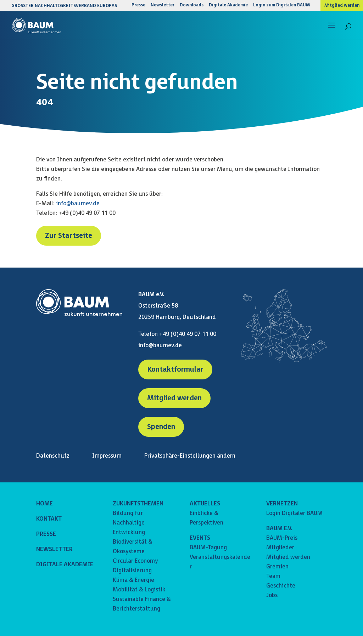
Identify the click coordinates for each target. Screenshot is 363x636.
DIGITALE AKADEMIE (64, 564)
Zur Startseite (68, 235)
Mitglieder (280, 547)
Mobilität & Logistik (139, 589)
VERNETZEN (282, 503)
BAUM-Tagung (208, 547)
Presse (138, 5)
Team (273, 576)
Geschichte (280, 586)
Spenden (161, 427)
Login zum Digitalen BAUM (281, 5)
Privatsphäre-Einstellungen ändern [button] (189, 456)
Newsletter (162, 5)
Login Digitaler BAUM (294, 513)
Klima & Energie (133, 580)
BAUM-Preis (281, 538)
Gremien (277, 566)
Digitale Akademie (228, 5)
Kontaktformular (175, 369)
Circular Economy (135, 561)
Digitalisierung (132, 570)
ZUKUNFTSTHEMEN (138, 503)
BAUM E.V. (279, 528)
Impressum (107, 456)
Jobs (272, 595)
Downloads (191, 5)
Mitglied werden (341, 6)
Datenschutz (52, 456)
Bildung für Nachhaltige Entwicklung (129, 523)
